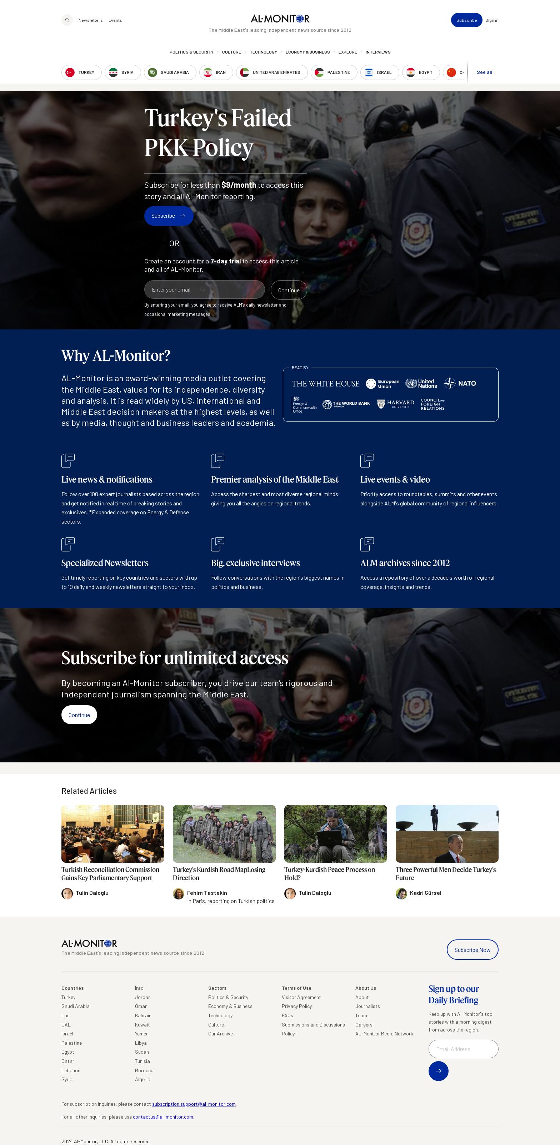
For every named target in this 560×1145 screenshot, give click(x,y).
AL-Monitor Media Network (384, 1033)
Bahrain (143, 1015)
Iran (65, 1015)
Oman (141, 1006)
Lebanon (70, 1070)
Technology (263, 52)
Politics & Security (192, 52)
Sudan (142, 1052)
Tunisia (142, 1061)
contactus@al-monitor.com (163, 1117)
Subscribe (466, 19)
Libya (141, 1043)
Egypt (67, 1052)
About (362, 997)
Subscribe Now (473, 949)
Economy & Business (308, 52)
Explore (348, 52)
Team (361, 1015)
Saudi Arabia (75, 1006)
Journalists (367, 1006)
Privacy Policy (297, 1006)
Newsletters (91, 19)
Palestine (71, 1043)
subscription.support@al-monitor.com (194, 1104)
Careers (363, 1025)
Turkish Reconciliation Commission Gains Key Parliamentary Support (110, 874)
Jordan (143, 997)
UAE (66, 1025)
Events (115, 19)
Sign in (492, 19)
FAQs (287, 1015)
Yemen (142, 1033)
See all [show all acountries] (484, 72)
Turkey (68, 997)
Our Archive (220, 1033)
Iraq (139, 988)
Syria (66, 1079)
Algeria (142, 1079)
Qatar (67, 1061)
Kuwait (142, 1025)
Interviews (378, 52)
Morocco (144, 1070)
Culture (231, 52)
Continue (79, 714)
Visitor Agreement (301, 997)
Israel (67, 1033)
